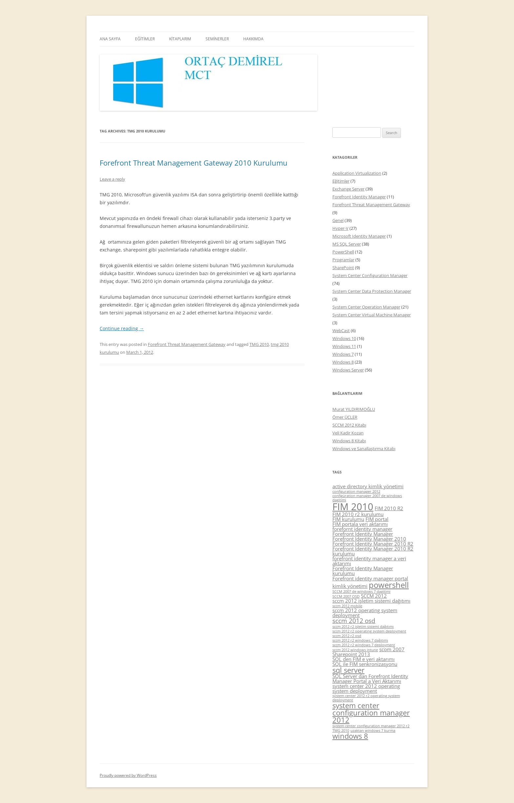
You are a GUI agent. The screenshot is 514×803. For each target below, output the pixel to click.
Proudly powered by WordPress (128, 775)
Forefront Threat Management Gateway (187, 344)
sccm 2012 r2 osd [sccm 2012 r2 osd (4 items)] (346, 635)
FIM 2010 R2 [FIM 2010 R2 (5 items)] (389, 508)
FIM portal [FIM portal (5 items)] (377, 519)
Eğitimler (340, 181)
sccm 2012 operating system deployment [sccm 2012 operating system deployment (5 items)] (364, 612)
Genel (338, 220)
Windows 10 (344, 338)
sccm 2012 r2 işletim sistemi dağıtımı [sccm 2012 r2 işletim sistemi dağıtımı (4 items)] (363, 626)
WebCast (341, 330)
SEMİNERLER (217, 39)
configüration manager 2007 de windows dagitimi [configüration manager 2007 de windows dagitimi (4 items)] (367, 497)
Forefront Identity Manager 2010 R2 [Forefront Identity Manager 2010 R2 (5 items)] (372, 543)
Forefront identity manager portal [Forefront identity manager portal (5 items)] (370, 578)
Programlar (343, 260)
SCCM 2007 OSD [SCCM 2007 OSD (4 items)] (346, 596)
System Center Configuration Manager (369, 275)
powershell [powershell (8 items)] (389, 584)
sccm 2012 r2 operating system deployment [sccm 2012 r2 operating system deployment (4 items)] (369, 631)
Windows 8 (343, 362)
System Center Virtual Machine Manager (371, 315)
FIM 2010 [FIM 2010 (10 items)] (352, 506)
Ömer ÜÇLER (344, 417)
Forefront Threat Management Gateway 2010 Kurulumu (193, 163)
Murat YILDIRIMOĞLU (353, 409)
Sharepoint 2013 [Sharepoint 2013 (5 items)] (351, 654)
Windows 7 (343, 354)
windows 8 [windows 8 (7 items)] (350, 736)
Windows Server (348, 370)
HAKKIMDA (253, 39)
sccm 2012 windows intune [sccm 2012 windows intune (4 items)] (355, 650)
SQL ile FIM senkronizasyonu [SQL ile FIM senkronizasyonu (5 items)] (364, 664)
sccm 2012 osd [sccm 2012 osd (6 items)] (353, 620)
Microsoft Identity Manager (359, 236)
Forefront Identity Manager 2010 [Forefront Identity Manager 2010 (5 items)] (369, 538)
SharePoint (343, 268)
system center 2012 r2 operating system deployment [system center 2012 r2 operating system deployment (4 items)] (366, 697)
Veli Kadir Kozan (348, 433)
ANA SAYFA (110, 39)
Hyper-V (340, 228)
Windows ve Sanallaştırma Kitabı (363, 449)
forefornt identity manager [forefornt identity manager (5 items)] (362, 529)
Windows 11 (344, 346)
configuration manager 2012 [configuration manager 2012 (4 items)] (356, 491)
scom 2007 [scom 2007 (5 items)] (392, 649)
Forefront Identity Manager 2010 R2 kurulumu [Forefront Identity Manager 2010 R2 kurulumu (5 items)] (372, 551)
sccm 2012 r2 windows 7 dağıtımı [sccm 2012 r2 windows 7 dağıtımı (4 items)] (360, 640)
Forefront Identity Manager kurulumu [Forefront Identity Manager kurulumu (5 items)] (362, 570)
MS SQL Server (346, 244)
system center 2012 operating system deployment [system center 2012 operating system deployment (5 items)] (366, 688)
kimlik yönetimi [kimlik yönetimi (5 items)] (349, 586)
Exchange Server (348, 189)
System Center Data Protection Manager (371, 291)
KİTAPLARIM (180, 39)
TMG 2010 (259, 344)
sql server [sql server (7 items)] (348, 670)
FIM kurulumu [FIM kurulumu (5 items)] (348, 519)
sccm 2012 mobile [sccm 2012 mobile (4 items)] (347, 606)
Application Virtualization (356, 173)
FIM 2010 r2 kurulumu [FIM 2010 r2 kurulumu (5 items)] (358, 514)
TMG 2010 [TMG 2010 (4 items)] (340, 730)
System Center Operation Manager (366, 307)
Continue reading (122, 328)
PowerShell (343, 252)
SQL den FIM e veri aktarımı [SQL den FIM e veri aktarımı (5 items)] (363, 659)
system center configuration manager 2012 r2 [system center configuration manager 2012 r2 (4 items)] (370, 726)
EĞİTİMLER (145, 39)
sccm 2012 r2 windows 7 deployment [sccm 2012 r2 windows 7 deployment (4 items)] (363, 645)
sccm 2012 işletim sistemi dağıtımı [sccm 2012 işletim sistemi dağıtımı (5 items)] (371, 600)
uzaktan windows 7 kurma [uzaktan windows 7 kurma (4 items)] (372, 730)
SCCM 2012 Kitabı (349, 425)
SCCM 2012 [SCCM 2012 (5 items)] (374, 595)
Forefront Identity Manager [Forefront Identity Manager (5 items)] (362, 534)
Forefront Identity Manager (359, 197)
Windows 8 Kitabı (349, 441)
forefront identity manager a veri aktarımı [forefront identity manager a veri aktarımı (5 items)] (369, 561)
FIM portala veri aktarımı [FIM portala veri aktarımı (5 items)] (360, 524)
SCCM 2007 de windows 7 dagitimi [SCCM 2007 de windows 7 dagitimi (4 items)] (361, 591)
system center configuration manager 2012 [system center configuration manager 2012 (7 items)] (371, 712)
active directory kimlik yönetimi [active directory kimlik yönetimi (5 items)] (368, 486)
